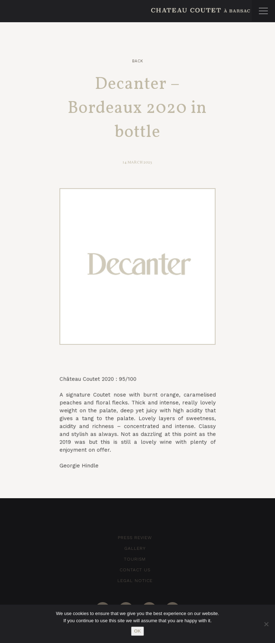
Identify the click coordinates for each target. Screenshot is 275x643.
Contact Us (135, 569)
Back (137, 61)
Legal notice (135, 580)
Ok (137, 631)
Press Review (135, 537)
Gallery (135, 548)
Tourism (135, 559)
